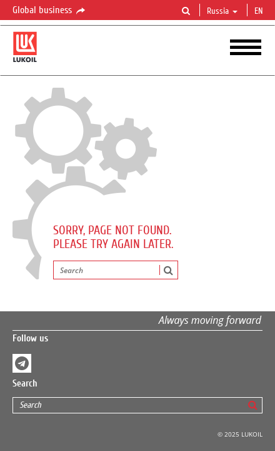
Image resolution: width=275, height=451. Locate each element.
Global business (49, 10)
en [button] (260, 11)
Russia (222, 11)
